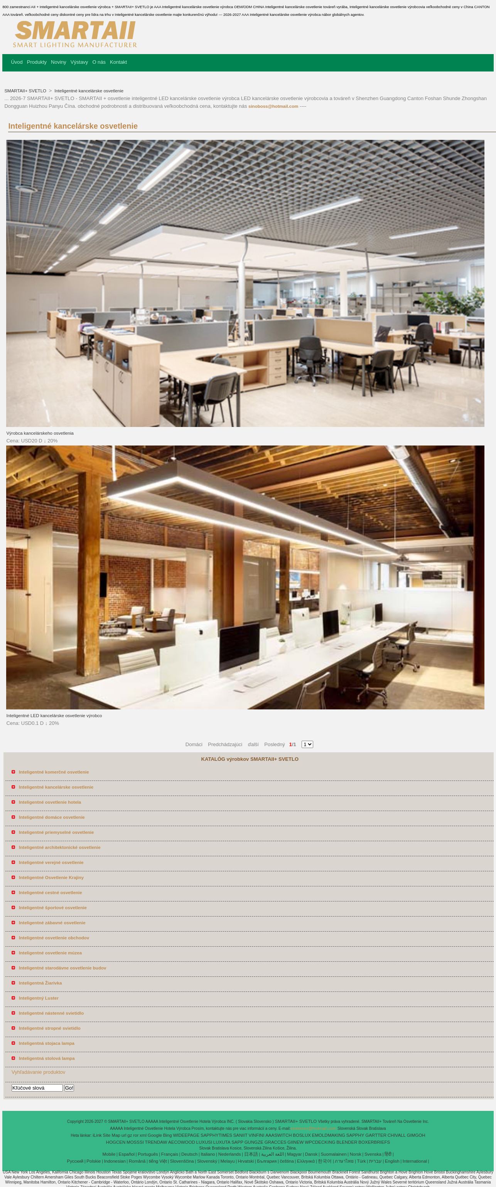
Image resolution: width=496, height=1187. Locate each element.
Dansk (311, 1154)
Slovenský (207, 1161)
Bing (167, 1135)
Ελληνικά (306, 1161)
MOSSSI (135, 1142)
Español (126, 1154)
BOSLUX (302, 1135)
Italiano (208, 1154)
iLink (97, 1135)
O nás (99, 62)
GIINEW (295, 1142)
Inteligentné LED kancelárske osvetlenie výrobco (54, 715)
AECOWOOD (181, 1142)
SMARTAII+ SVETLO (25, 90)
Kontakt (118, 62)
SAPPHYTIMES (216, 1135)
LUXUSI (204, 1142)
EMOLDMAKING (328, 1135)
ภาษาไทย (344, 1161)
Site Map (111, 1135)
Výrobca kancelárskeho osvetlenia (40, 433)
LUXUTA (222, 1142)
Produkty (37, 62)
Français (169, 1154)
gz (129, 1135)
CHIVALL (397, 1135)
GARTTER (375, 1135)
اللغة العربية (272, 1154)
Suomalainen (333, 1154)
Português (148, 1154)
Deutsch (189, 1154)
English (392, 1161)
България (267, 1161)
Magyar (294, 1154)
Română (137, 1161)
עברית (375, 1161)
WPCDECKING (320, 1142)
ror (135, 1135)
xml (143, 1135)
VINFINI (256, 1135)
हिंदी (388, 1154)
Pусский (75, 1161)
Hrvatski (246, 1161)
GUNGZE (254, 1142)
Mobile (108, 1154)
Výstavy (79, 62)
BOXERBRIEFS (374, 1142)
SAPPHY (355, 1135)
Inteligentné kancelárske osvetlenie (88, 90)
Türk (361, 1161)
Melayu (227, 1161)
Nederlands (229, 1154)
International (415, 1161)
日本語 (251, 1154)
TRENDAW (156, 1142)
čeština (287, 1161)
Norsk (355, 1154)
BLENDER (346, 1142)
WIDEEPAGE (186, 1135)
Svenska (372, 1154)
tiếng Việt (158, 1161)
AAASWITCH (278, 1135)
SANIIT (240, 1135)
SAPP (237, 1142)
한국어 (325, 1161)
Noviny (58, 62)
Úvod (16, 62)
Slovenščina (182, 1161)
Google (155, 1135)
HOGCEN (115, 1142)
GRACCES (276, 1142)
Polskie (93, 1161)
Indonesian (115, 1161)
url (124, 1135)
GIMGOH (416, 1135)
